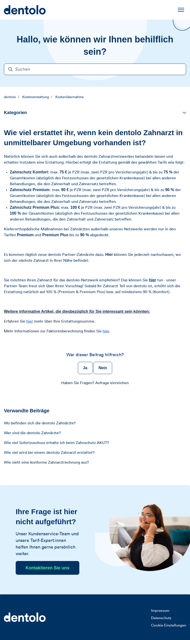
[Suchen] (95, 69)
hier (152, 280)
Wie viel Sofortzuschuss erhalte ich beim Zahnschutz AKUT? (56, 443)
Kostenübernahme (69, 97)
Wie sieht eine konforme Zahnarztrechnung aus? (46, 462)
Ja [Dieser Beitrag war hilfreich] (85, 368)
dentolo (10, 97)
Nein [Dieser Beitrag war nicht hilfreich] (103, 368)
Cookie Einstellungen (168, 625)
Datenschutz (161, 618)
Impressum (160, 611)
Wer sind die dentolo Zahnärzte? (32, 433)
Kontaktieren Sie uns (47, 567)
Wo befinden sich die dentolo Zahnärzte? (40, 423)
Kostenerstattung (35, 97)
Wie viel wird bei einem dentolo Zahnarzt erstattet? (49, 453)
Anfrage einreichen (112, 383)
